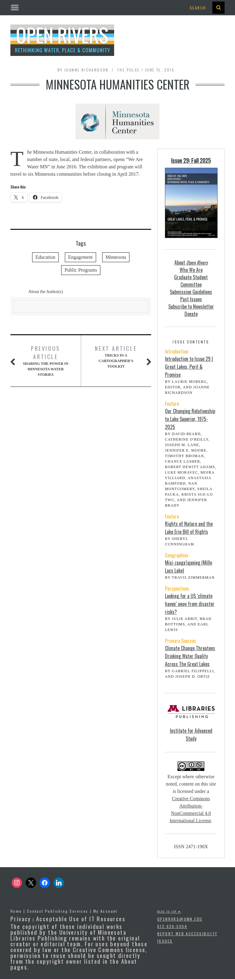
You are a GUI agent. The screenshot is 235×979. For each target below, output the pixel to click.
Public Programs (81, 270)
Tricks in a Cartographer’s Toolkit (116, 356)
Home (16, 911)
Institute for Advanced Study (191, 734)
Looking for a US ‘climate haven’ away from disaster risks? (189, 603)
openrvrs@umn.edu (179, 919)
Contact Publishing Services (57, 911)
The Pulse (128, 69)
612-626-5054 (172, 926)
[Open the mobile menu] (117, 8)
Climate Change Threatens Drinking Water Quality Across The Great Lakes (190, 656)
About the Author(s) (45, 291)
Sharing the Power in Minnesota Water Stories (45, 360)
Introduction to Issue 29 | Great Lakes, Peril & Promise (189, 366)
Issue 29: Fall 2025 (191, 160)
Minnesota (116, 257)
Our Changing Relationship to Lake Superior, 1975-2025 (190, 419)
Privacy (20, 918)
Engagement (80, 257)
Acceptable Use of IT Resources (80, 918)
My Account (105, 911)
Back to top (169, 911)
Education (45, 257)
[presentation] (218, 8)
